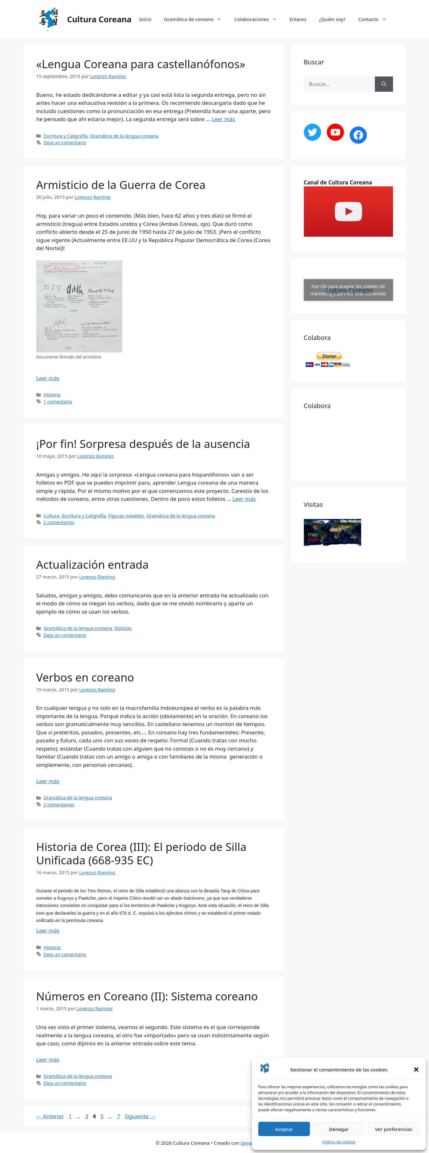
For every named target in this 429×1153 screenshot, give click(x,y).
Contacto (375, 19)
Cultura (52, 516)
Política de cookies (338, 1142)
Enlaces (298, 19)
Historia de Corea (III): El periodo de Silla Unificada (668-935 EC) (141, 853)
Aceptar (284, 1129)
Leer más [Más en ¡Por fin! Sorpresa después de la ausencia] (244, 498)
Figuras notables (126, 516)
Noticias (123, 628)
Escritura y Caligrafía (66, 136)
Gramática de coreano (196, 19)
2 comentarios (59, 522)
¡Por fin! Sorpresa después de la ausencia (143, 443)
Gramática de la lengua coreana (124, 136)
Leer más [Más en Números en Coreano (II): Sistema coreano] (48, 1059)
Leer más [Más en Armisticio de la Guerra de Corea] (48, 378)
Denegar (339, 1129)
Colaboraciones (258, 19)
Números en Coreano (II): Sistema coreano (147, 996)
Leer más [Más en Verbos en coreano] (48, 781)
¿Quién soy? (332, 19)
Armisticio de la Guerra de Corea (121, 184)
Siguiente (140, 1116)
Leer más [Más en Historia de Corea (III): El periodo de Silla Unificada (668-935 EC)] (48, 930)
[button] (416, 1069)
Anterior (50, 1116)
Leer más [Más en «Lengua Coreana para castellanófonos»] (223, 119)
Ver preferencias (393, 1129)
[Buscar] (384, 84)
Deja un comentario (65, 143)
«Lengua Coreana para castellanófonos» (141, 63)
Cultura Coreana (99, 19)
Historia (52, 395)
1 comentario (58, 402)
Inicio (145, 19)
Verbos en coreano (85, 677)
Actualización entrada (92, 564)
